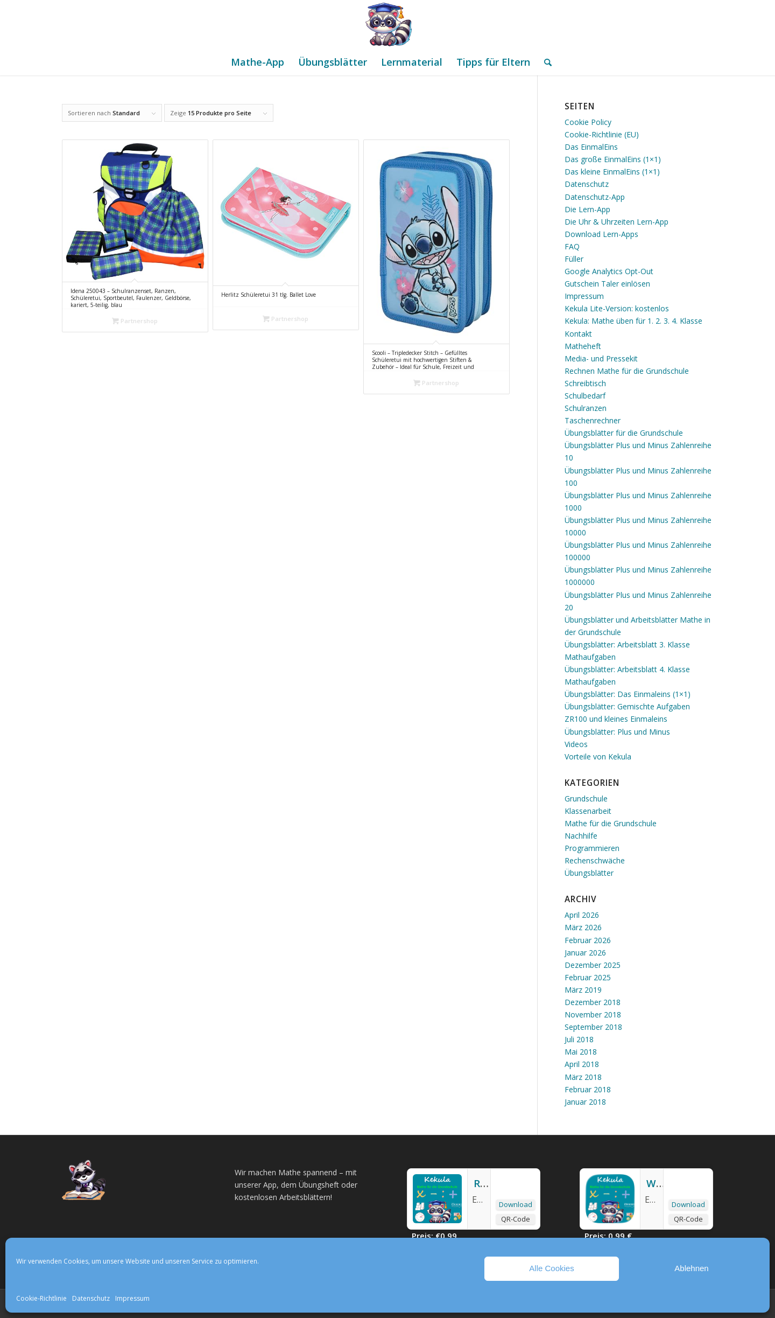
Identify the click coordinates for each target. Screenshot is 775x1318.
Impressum (132, 1298)
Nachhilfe (581, 836)
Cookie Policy (588, 122)
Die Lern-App (587, 209)
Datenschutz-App (595, 197)
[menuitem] (257, 61)
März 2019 (583, 990)
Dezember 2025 (593, 965)
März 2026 (583, 927)
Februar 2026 (588, 940)
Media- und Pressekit (601, 358)
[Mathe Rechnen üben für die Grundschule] (387, 24)
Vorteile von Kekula (598, 756)
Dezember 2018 (593, 1002)
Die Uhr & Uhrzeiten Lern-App (616, 222)
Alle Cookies (551, 1268)
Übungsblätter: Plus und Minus (617, 732)
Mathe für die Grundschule (611, 823)
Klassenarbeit (588, 811)
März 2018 (583, 1077)
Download (515, 1204)
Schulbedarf (585, 395)
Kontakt (578, 334)
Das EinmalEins (591, 147)
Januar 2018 (585, 1102)
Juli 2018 (579, 1039)
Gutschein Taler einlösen (607, 283)
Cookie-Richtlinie (41, 1298)
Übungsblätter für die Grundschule (624, 433)
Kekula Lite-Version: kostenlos (617, 308)
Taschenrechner (593, 420)
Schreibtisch (585, 383)
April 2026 (582, 915)
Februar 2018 (588, 1089)
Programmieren (592, 848)
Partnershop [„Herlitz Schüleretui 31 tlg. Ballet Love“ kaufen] (285, 318)
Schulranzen (586, 408)
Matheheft (583, 346)
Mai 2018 (581, 1052)
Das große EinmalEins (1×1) (613, 159)
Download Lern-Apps (601, 234)
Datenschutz (91, 1298)
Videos (576, 744)
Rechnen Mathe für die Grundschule (627, 371)
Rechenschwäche (595, 860)
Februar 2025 (588, 977)
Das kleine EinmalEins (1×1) (612, 171)
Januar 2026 (585, 952)
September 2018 (593, 1027)
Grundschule (586, 798)
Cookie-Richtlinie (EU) (602, 134)
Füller (574, 259)
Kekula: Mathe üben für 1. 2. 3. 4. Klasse (633, 321)
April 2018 (582, 1064)
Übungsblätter (589, 873)
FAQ (572, 246)
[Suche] (544, 61)
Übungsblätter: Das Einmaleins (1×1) (628, 694)
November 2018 (593, 1014)
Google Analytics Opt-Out (609, 271)
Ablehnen (691, 1268)
